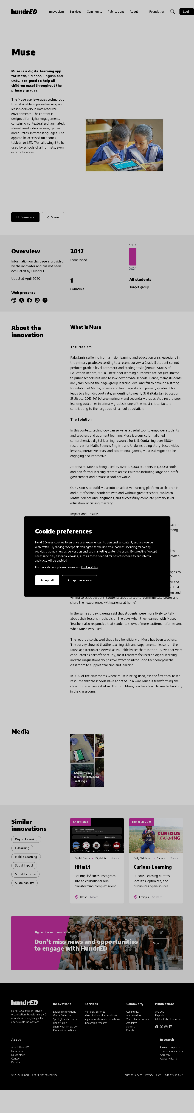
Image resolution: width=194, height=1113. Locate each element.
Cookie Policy (89, 567)
